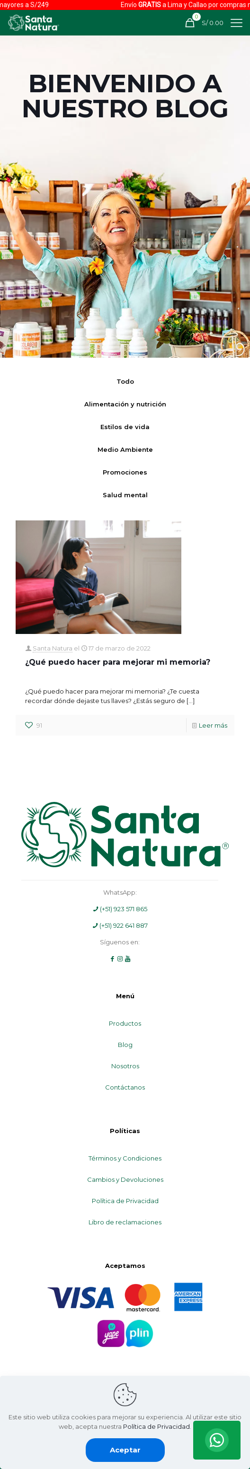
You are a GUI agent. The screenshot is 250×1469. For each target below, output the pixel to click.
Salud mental (125, 495)
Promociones (125, 472)
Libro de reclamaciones (125, 1222)
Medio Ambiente (125, 449)
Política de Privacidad (125, 1201)
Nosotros (125, 1066)
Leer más (213, 725)
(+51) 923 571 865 (119, 909)
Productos (125, 1023)
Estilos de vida (125, 427)
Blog (125, 1044)
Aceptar (125, 1449)
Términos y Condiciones (125, 1158)
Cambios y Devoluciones (125, 1179)
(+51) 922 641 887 (120, 925)
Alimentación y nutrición (125, 404)
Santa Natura (52, 648)
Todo (125, 381)
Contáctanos (125, 1087)
